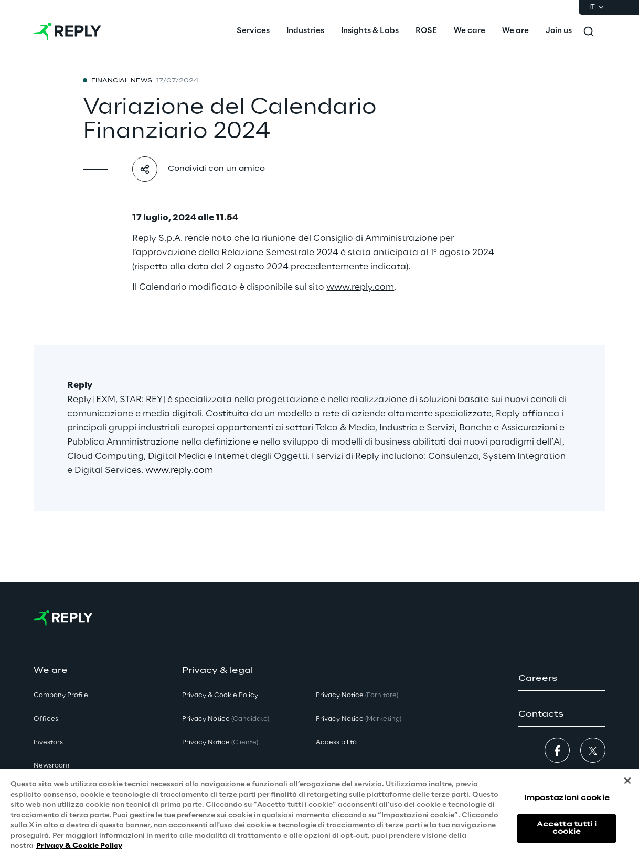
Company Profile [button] (61, 695)
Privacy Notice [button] (225, 719)
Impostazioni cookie (567, 798)
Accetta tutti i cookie (567, 828)
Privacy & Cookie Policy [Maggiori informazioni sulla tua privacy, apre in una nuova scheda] (79, 846)
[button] (561, 678)
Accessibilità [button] (336, 742)
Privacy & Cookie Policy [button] (220, 695)
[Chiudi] (627, 780)
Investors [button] (48, 742)
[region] (319, 815)
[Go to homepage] (67, 31)
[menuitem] (253, 31)
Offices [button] (46, 719)
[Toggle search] (588, 31)
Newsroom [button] (51, 765)
